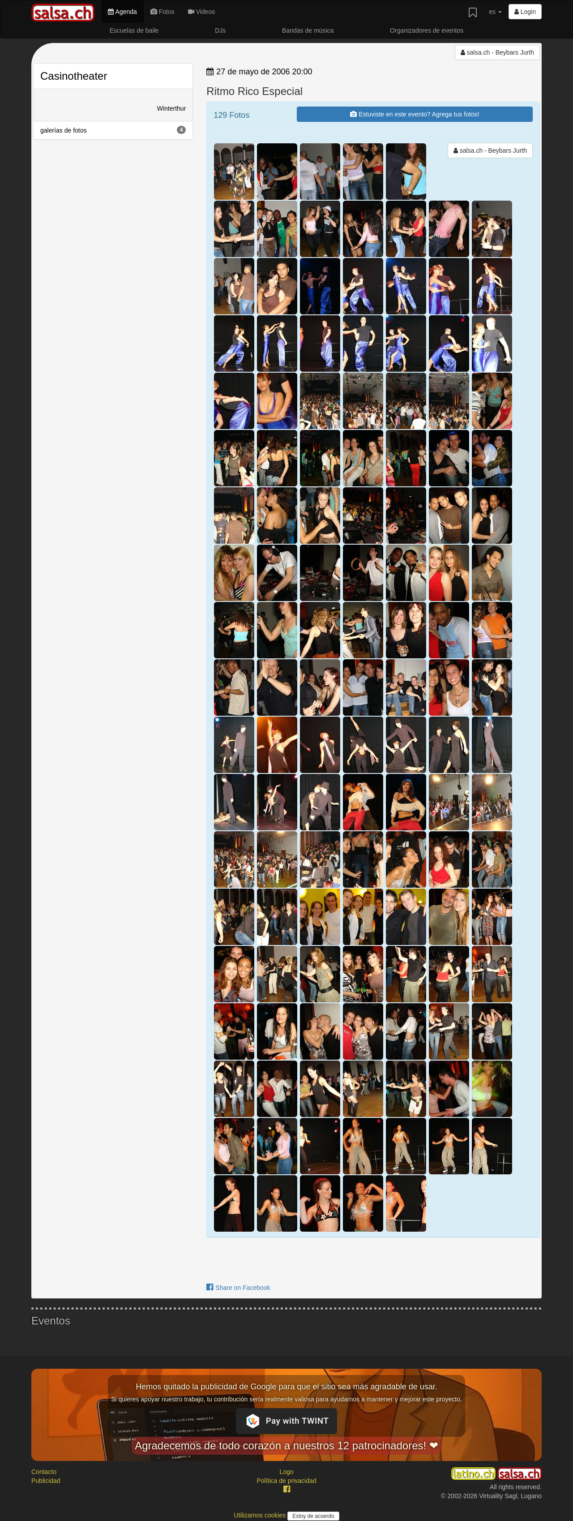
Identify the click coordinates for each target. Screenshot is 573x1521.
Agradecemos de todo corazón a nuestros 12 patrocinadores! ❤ (286, 1445)
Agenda (122, 11)
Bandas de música (308, 30)
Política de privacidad (286, 1480)
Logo (286, 1471)
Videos (201, 11)
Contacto (43, 1471)
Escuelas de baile (134, 30)
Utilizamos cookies (260, 1515)
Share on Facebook (238, 1287)
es (495, 11)
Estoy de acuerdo (313, 1516)
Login (525, 11)
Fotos (162, 11)
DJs (220, 30)
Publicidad (45, 1480)
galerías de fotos (113, 130)
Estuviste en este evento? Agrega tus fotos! (414, 114)
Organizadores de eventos (426, 30)
